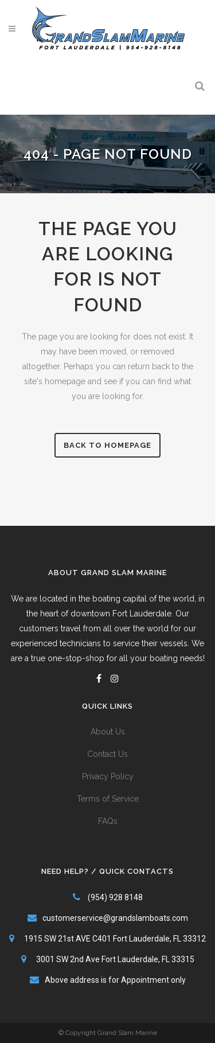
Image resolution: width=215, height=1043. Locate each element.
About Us (108, 731)
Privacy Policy (108, 776)
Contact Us (107, 754)
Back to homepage (107, 445)
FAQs (108, 821)
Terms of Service (108, 798)
